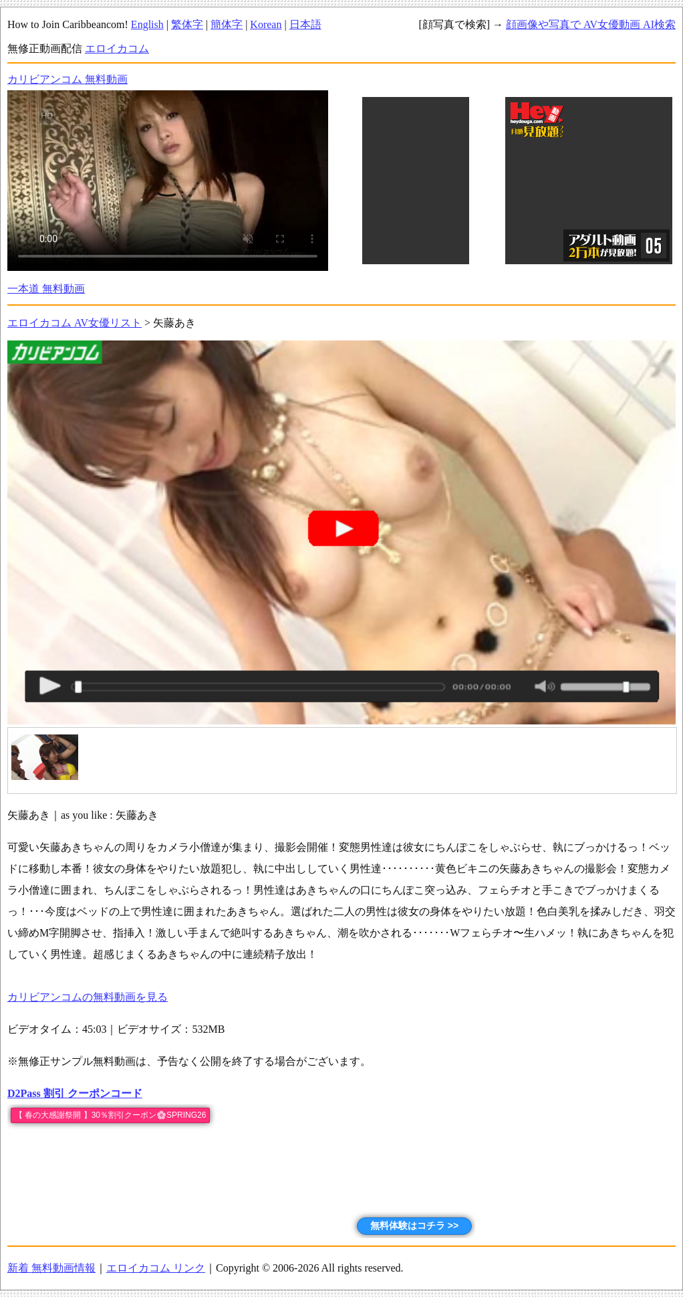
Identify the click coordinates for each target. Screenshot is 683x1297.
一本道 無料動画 (46, 288)
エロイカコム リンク (155, 1268)
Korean (265, 24)
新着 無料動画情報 (51, 1268)
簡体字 (227, 24)
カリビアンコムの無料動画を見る (87, 997)
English (147, 24)
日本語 (305, 24)
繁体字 (187, 24)
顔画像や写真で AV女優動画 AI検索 (591, 24)
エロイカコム (117, 48)
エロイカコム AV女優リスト (74, 322)
